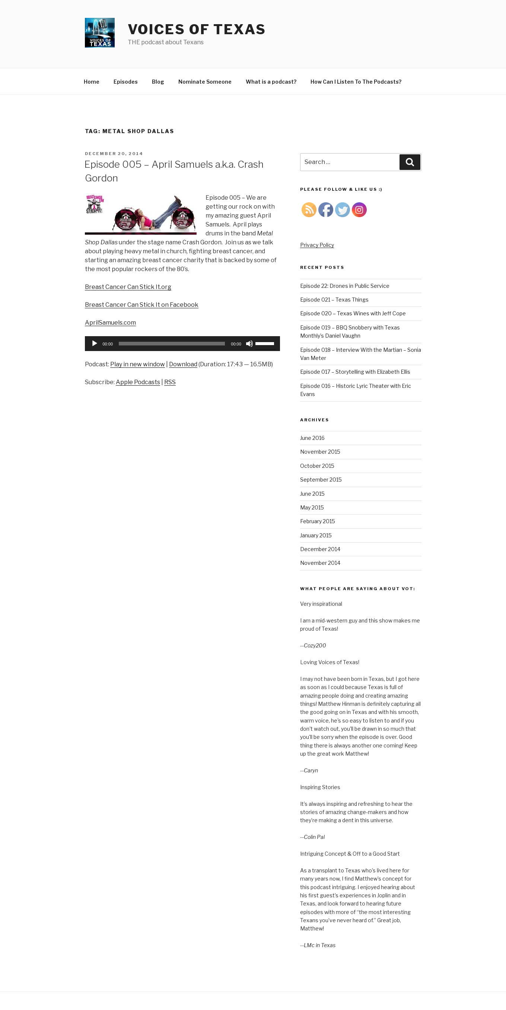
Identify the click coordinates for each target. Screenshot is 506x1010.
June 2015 (312, 493)
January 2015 (316, 535)
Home (91, 81)
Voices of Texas (197, 29)
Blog (158, 81)
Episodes (126, 81)
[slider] (172, 343)
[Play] (94, 343)
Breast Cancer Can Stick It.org (128, 286)
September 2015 (321, 479)
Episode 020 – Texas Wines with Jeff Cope (353, 313)
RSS (170, 382)
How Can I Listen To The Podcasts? (356, 81)
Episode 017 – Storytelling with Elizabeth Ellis (355, 372)
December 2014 (320, 549)
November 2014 (320, 563)
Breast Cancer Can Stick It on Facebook (141, 304)
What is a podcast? (271, 81)
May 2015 (312, 507)
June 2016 (312, 438)
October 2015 (317, 466)
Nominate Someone (205, 81)
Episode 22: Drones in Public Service (344, 286)
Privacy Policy (317, 245)
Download (183, 364)
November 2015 (320, 451)
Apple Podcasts (138, 382)
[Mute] (249, 343)
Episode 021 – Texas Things (334, 299)
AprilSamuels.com (110, 322)
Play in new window (137, 364)
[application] (182, 343)
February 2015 (317, 521)
